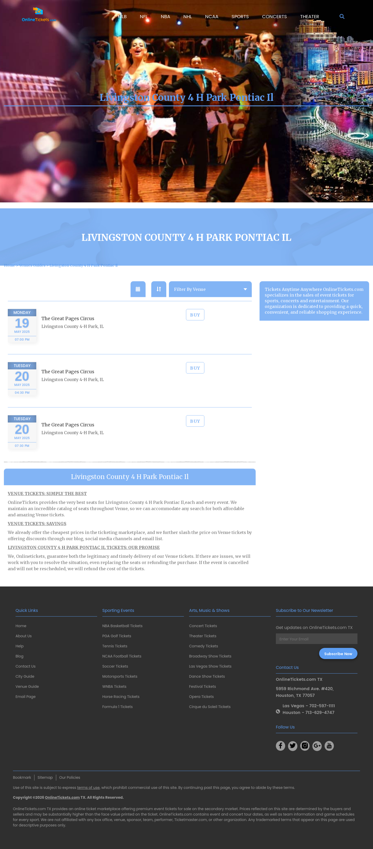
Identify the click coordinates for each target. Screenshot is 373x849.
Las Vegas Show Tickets (210, 666)
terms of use (88, 787)
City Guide (25, 676)
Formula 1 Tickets (117, 706)
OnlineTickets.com (62, 797)
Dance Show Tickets (207, 676)
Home (21, 625)
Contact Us (25, 666)
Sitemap (45, 777)
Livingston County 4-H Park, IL (72, 340)
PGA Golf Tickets (116, 636)
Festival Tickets (202, 686)
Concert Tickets (203, 625)
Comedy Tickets (203, 646)
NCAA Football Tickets (121, 656)
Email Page (25, 696)
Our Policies (69, 777)
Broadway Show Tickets (210, 656)
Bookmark (22, 777)
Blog (19, 656)
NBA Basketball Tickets (122, 625)
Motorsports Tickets (119, 676)
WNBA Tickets (114, 686)
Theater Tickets (202, 636)
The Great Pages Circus (67, 333)
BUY (195, 329)
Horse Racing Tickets (121, 696)
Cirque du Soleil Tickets (210, 706)
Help (20, 646)
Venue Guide (27, 686)
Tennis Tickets (114, 646)
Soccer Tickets (115, 666)
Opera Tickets (201, 696)
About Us (24, 636)
